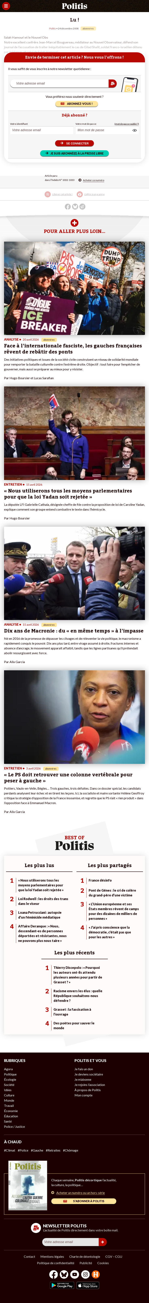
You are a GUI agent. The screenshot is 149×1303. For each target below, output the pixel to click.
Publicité (86, 1263)
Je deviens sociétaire (88, 1074)
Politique (10, 1074)
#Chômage (70, 1150)
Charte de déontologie (84, 1256)
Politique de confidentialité (55, 1263)
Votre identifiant (19, 123)
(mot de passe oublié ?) (126, 123)
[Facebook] (53, 1275)
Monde (9, 1100)
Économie (11, 1111)
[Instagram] (85, 1275)
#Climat (9, 1150)
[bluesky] (64, 1275)
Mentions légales (52, 1256)
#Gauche (37, 1150)
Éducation (11, 1116)
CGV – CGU (113, 1256)
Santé (8, 1121)
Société (9, 1085)
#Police (23, 1150)
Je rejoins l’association (89, 1085)
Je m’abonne (82, 1079)
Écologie (10, 1079)
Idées (8, 1090)
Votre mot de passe (86, 123)
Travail (9, 1105)
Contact (29, 1256)
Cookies (103, 1263)
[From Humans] (96, 1274)
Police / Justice (14, 1126)
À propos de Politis (87, 1090)
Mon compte (83, 1095)
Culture (9, 1095)
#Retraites (53, 1150)
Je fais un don (83, 1069)
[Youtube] (74, 1275)
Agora (8, 1069)
